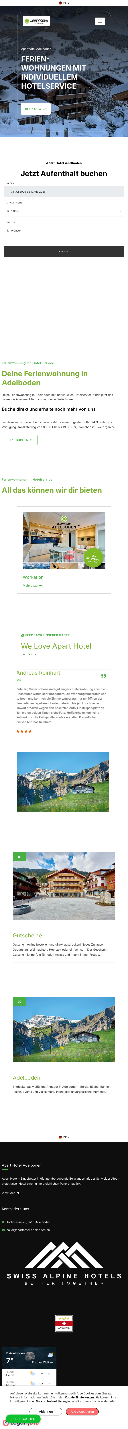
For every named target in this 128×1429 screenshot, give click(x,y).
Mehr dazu (32, 585)
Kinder (11, 222)
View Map (11, 1193)
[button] (64, 3)
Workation (33, 577)
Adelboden (26, 1077)
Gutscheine (27, 935)
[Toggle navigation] (100, 21)
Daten (11, 183)
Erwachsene (15, 203)
